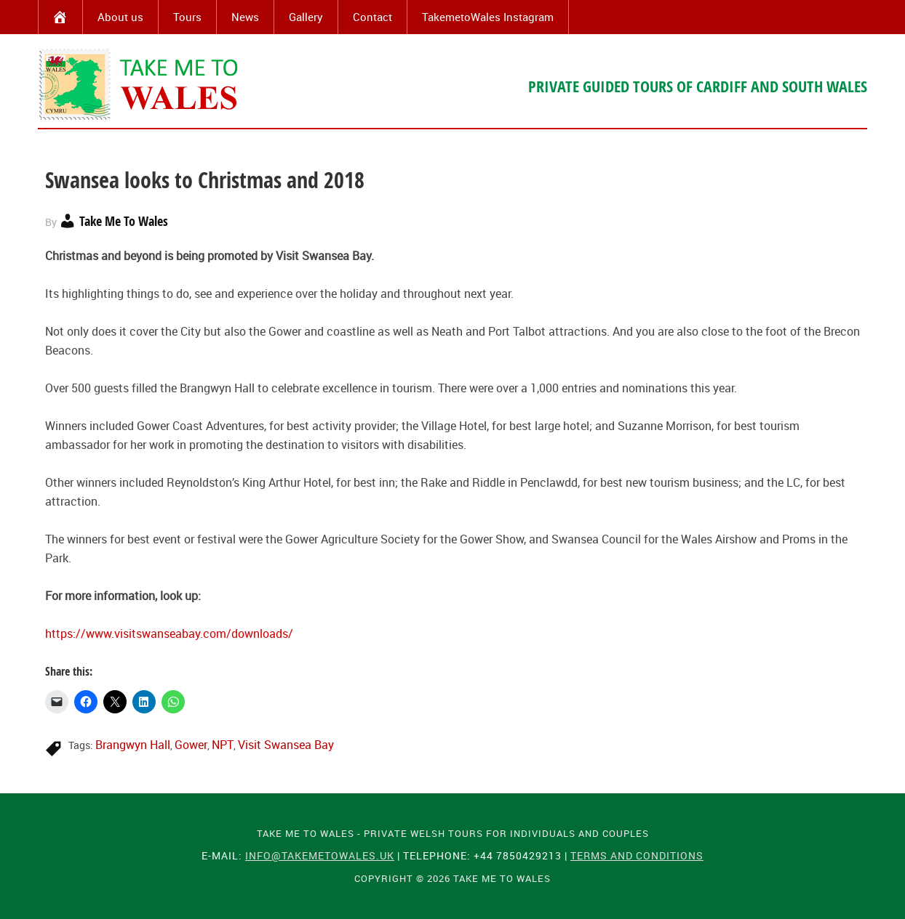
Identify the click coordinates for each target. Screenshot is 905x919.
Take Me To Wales (140, 84)
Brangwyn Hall (132, 745)
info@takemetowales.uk (319, 855)
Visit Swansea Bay (286, 745)
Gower (191, 745)
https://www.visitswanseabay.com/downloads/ (169, 633)
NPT (223, 745)
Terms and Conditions (636, 855)
